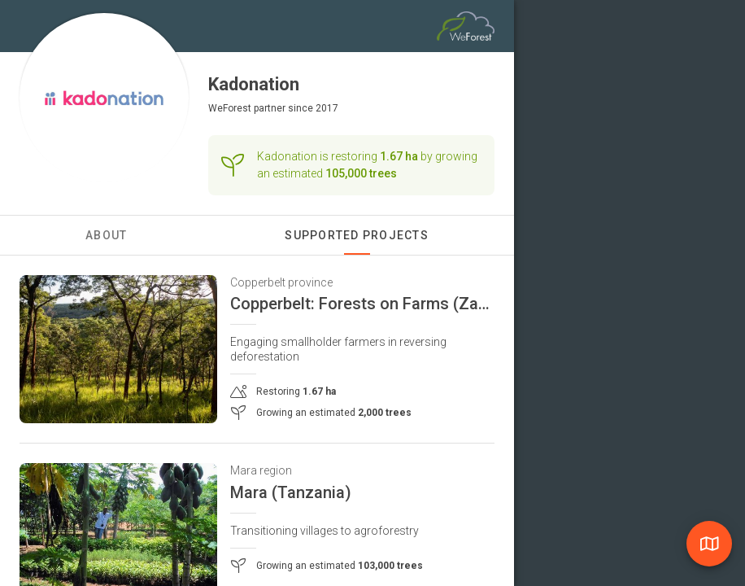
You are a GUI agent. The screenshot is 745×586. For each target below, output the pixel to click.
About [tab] (106, 235)
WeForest (229, 108)
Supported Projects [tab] (357, 235)
